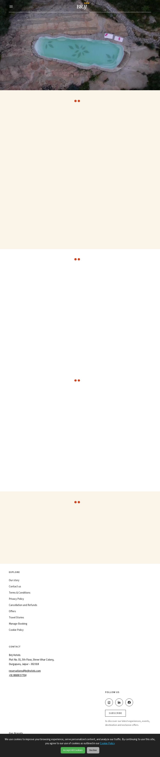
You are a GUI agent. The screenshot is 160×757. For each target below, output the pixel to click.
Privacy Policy (16, 600)
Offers (12, 612)
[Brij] (82, 6)
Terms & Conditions (19, 593)
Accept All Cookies (73, 750)
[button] (11, 6)
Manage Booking (18, 624)
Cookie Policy (16, 631)
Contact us (15, 587)
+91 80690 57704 (17, 676)
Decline (93, 750)
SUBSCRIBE (115, 714)
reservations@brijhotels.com (25, 671)
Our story (14, 581)
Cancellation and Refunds (23, 606)
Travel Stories (16, 618)
